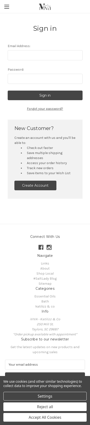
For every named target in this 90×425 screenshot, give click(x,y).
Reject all (45, 406)
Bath (45, 301)
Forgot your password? (45, 109)
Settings (45, 396)
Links (45, 263)
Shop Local (45, 273)
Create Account (35, 185)
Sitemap (45, 284)
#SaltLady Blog (45, 279)
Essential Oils (45, 296)
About (45, 268)
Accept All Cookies (45, 417)
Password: (16, 70)
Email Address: (19, 46)
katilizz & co (45, 306)
